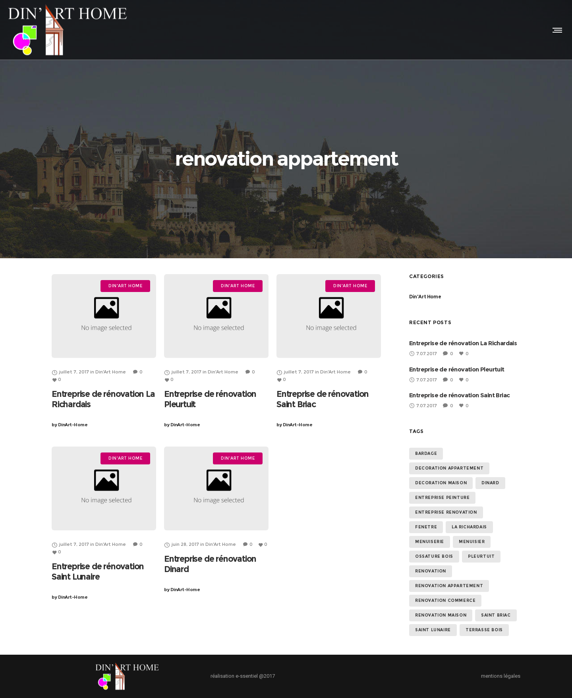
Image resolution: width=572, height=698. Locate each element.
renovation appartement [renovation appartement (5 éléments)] (449, 585)
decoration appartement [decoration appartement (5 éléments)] (449, 468)
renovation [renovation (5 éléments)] (430, 571)
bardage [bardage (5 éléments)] (426, 453)
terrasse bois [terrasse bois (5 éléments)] (484, 629)
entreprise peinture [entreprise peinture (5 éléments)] (442, 497)
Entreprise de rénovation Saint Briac (459, 395)
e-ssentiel (247, 676)
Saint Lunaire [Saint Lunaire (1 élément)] (433, 629)
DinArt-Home (69, 424)
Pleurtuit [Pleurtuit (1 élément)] (481, 556)
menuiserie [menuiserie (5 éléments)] (429, 541)
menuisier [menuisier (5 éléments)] (472, 541)
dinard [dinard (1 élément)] (490, 482)
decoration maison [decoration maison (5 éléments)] (441, 482)
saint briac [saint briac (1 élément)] (496, 615)
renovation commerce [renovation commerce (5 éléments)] (445, 600)
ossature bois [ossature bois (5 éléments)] (434, 556)
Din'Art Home (425, 297)
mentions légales (500, 676)
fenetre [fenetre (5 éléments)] (426, 527)
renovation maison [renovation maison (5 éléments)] (440, 615)
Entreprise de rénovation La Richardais (463, 343)
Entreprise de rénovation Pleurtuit (456, 369)
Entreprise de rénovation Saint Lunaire (98, 571)
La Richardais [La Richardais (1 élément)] (469, 527)
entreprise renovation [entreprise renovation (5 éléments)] (446, 512)
